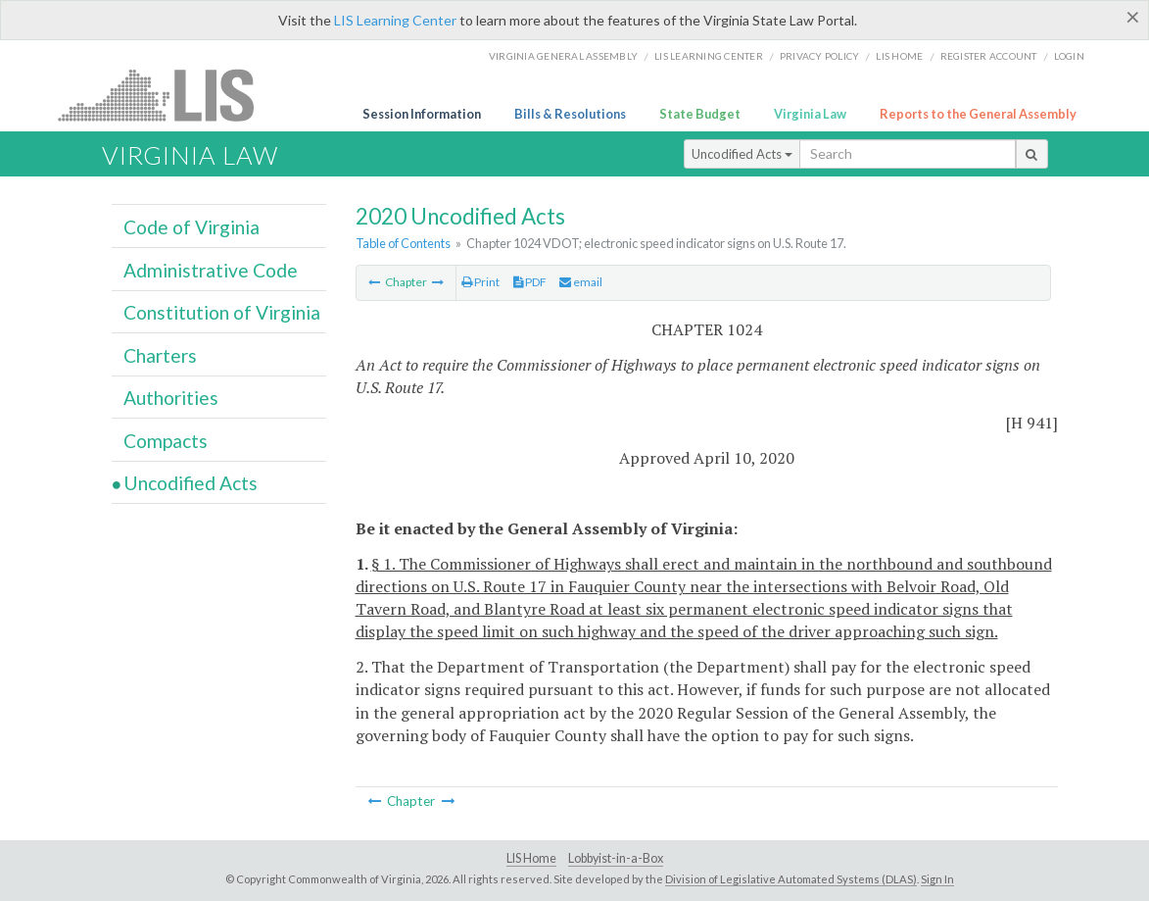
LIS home (899, 56)
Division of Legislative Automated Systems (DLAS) (791, 879)
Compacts (165, 440)
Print (480, 282)
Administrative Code (210, 270)
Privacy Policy (820, 56)
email (580, 282)
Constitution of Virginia (221, 312)
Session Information (421, 114)
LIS (167, 95)
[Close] (1132, 16)
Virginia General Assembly (563, 56)
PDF (530, 282)
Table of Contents (403, 243)
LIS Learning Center (395, 20)
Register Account (988, 56)
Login (1069, 56)
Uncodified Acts (742, 154)
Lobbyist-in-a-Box (615, 858)
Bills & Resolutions (570, 114)
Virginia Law (810, 114)
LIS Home (531, 858)
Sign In (937, 879)
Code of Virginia (191, 227)
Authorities (170, 397)
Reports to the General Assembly (978, 114)
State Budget (700, 114)
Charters (160, 355)
